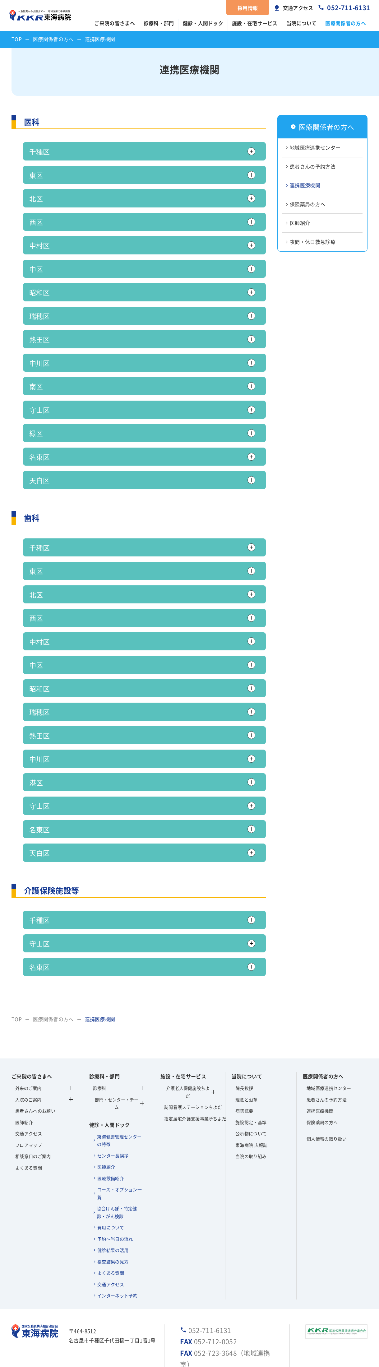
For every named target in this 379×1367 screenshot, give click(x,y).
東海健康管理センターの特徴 (119, 1140)
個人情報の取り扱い (327, 1139)
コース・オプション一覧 (119, 1193)
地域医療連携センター (315, 147)
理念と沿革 (246, 1099)
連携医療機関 (305, 185)
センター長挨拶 (112, 1155)
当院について (301, 23)
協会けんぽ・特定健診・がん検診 (117, 1212)
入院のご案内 (28, 1099)
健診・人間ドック (203, 23)
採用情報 (248, 8)
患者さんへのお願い (35, 1111)
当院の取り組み (250, 1156)
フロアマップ (28, 1145)
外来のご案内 (28, 1088)
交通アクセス (298, 8)
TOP (17, 39)
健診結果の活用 (112, 1250)
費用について (110, 1227)
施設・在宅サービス (255, 23)
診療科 (118, 1088)
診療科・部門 (159, 23)
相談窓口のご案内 (33, 1156)
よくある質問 (28, 1168)
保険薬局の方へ (307, 204)
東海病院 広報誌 (251, 1145)
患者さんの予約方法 (312, 166)
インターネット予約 (117, 1295)
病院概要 (244, 1111)
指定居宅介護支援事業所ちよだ (189, 1118)
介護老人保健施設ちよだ (188, 1092)
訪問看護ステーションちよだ (189, 1107)
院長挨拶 (244, 1088)
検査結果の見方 (112, 1261)
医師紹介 (300, 222)
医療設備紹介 (110, 1178)
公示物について (250, 1133)
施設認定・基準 (250, 1122)
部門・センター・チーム (119, 1103)
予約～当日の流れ (115, 1239)
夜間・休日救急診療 (312, 241)
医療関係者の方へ (345, 23)
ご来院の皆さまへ (114, 23)
